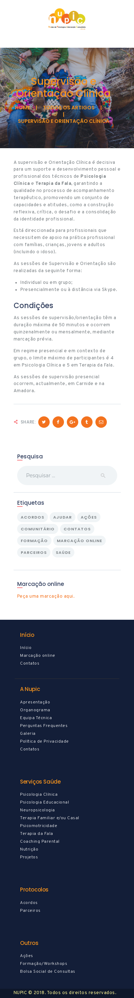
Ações (26, 956)
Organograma (35, 710)
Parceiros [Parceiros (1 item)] (34, 552)
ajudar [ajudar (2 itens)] (62, 517)
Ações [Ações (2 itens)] (89, 517)
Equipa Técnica (36, 718)
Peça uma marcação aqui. (46, 596)
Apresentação (35, 702)
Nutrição (29, 849)
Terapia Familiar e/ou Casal (49, 818)
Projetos (29, 857)
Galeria (28, 734)
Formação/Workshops (43, 964)
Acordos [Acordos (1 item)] (32, 517)
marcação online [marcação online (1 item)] (79, 541)
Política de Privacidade (44, 741)
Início (25, 648)
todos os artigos (69, 107)
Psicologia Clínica (39, 794)
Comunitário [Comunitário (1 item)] (38, 529)
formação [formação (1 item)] (34, 541)
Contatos (29, 663)
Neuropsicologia (37, 810)
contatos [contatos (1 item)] (77, 529)
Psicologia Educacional (44, 802)
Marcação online (37, 656)
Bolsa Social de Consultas (47, 971)
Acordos (29, 903)
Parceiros (30, 911)
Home (22, 107)
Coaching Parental (40, 841)
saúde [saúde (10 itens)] (63, 552)
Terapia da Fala (36, 834)
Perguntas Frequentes (44, 726)
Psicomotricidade (38, 826)
